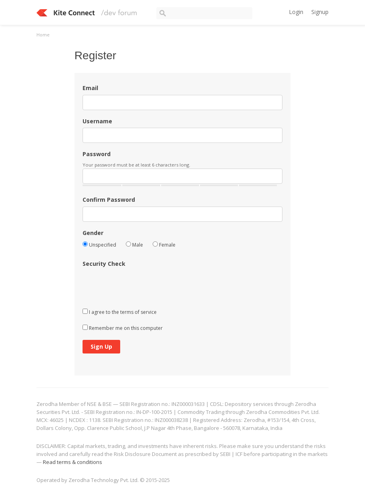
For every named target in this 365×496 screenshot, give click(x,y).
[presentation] (143, 286)
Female (164, 244)
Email (90, 88)
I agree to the (120, 312)
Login (296, 12)
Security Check (104, 263)
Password (97, 154)
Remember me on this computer (123, 328)
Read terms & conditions (72, 462)
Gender (93, 233)
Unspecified (99, 244)
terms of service (138, 312)
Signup (320, 12)
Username (97, 121)
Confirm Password (109, 199)
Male (134, 244)
